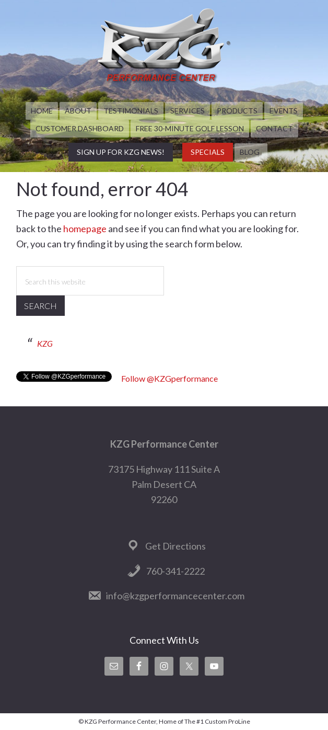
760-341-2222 (175, 571)
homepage (85, 228)
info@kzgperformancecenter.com (175, 595)
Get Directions (175, 546)
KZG (45, 343)
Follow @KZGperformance (169, 378)
